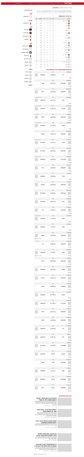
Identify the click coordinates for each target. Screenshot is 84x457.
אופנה (28, 1)
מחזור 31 (68, 323)
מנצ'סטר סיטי (62, 303)
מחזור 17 (68, 213)
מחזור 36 (68, 365)
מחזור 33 (68, 340)
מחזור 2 (68, 86)
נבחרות (52, 3)
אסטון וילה (41, 184)
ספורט (59, 1)
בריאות (41, 1)
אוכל (45, 1)
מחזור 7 (68, 128)
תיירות (37, 1)
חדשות (62, 1)
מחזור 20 (68, 238)
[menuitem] (62, 1)
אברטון (62, 142)
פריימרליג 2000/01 (62, 7)
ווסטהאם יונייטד (41, 193)
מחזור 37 (68, 382)
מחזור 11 (68, 162)
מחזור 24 (68, 272)
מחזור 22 (68, 255)
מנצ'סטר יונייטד (62, 159)
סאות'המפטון (54, 7)
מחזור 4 (68, 103)
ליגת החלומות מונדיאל (37, 3)
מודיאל (69, 7)
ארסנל (62, 201)
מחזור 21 (68, 247)
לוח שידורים (57, 3)
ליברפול (41, 91)
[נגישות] (1, 1)
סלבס (51, 1)
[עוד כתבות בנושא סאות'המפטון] (51, 454)
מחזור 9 (68, 145)
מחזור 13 (68, 179)
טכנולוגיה (33, 1)
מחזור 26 (68, 374)
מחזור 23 (68, 264)
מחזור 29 (68, 306)
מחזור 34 (68, 348)
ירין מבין (43, 3)
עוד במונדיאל (30, 3)
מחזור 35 (68, 357)
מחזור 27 (68, 289)
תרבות (55, 1)
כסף (48, 1)
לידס (41, 210)
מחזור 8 (68, 137)
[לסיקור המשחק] (37, 238)
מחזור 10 (68, 154)
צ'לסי (62, 337)
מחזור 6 (68, 120)
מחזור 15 (68, 196)
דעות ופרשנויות (48, 3)
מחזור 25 (68, 281)
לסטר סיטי (62, 108)
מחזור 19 (68, 230)
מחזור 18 (68, 221)
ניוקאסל (41, 117)
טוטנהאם (41, 235)
